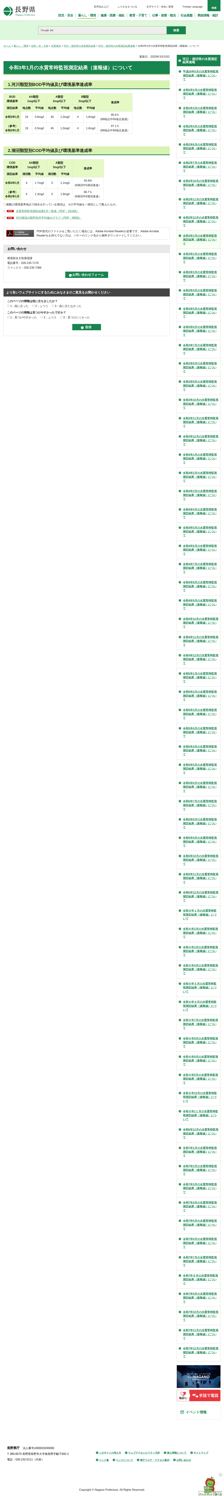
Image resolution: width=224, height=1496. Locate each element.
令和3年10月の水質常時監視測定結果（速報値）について (200, 403)
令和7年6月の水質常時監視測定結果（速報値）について (200, 1243)
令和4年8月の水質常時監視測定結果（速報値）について (200, 586)
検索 (214, 7)
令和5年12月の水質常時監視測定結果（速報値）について (200, 896)
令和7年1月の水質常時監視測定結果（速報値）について (200, 1151)
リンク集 (104, 1460)
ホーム (7, 45)
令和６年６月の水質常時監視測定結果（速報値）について (199, 1005)
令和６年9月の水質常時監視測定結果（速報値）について (200, 1060)
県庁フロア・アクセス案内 (154, 1460)
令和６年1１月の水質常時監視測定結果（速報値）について (200, 1115)
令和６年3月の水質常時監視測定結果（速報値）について (200, 951)
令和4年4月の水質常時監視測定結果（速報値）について (200, 513)
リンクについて (124, 1460)
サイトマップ (201, 1452)
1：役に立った (19, 306)
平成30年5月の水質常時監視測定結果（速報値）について (200, 75)
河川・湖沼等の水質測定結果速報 (116, 45)
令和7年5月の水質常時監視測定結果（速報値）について (200, 1224)
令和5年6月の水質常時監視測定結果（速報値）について (200, 787)
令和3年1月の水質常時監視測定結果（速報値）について (200, 239)
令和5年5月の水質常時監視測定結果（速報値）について (200, 768)
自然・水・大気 (39, 45)
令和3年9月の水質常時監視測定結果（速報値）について (200, 385)
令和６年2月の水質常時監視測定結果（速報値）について (200, 932)
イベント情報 (196, 1412)
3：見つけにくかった (76, 317)
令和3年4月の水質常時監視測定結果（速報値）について (200, 294)
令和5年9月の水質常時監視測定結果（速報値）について (200, 841)
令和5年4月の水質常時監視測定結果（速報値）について (200, 732)
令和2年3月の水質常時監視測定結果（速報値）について (200, 112)
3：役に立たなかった (68, 306)
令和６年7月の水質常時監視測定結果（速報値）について (200, 1024)
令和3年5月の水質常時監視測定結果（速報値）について (200, 312)
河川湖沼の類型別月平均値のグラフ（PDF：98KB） (49, 217)
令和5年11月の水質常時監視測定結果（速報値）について (200, 878)
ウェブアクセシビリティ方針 (144, 1452)
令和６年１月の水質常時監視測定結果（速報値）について (199, 914)
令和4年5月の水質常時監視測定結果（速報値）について (200, 531)
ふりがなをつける (127, 6)
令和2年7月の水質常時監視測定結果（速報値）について (200, 166)
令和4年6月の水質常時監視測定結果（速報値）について (200, 549)
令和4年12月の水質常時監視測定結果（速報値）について (200, 659)
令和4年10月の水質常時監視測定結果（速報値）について (200, 622)
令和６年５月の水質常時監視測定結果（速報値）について (199, 987)
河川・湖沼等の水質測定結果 (80, 45)
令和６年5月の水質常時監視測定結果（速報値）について (200, 1078)
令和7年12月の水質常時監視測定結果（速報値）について (200, 1352)
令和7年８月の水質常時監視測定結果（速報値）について (200, 1279)
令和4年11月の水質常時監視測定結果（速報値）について (200, 641)
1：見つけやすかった (23, 317)
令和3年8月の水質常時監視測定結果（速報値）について (200, 367)
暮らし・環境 (21, 45)
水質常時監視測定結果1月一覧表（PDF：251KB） (47, 211)
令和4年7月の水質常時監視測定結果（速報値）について (200, 568)
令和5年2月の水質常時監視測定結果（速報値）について (200, 695)
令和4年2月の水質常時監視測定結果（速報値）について (200, 476)
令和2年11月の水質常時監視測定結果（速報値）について (200, 203)
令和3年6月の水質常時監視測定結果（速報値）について (200, 331)
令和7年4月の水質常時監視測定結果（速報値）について (200, 1206)
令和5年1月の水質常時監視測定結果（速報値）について (200, 677)
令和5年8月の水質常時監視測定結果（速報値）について (200, 823)
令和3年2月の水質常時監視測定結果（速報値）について (200, 258)
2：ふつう (41, 306)
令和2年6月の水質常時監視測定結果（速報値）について (200, 148)
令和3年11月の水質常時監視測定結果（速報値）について (200, 422)
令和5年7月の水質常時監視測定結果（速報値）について (200, 805)
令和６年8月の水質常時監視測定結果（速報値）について (200, 1042)
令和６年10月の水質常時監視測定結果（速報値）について (200, 1097)
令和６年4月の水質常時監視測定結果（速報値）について (200, 969)
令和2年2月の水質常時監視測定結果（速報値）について (200, 93)
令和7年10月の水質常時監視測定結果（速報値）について (200, 1316)
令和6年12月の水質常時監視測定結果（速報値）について (200, 1133)
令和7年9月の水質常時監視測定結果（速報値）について (200, 1297)
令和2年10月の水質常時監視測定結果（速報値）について (200, 184)
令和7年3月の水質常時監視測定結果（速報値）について (200, 1188)
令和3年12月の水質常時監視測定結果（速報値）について (200, 440)
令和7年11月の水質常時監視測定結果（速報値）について (200, 1334)
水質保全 (56, 45)
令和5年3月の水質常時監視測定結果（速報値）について (200, 714)
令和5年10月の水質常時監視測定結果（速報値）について (200, 860)
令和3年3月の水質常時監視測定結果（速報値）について (200, 276)
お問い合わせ (183, 1460)
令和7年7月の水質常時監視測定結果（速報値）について (200, 1261)
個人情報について (177, 1452)
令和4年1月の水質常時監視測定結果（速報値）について (200, 458)
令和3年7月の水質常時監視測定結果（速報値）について (200, 349)
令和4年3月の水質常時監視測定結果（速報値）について (200, 495)
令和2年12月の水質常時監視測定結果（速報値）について (200, 221)
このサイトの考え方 (110, 1452)
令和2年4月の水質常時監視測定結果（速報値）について (200, 130)
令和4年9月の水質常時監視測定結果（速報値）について (200, 604)
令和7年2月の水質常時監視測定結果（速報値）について (200, 1170)
